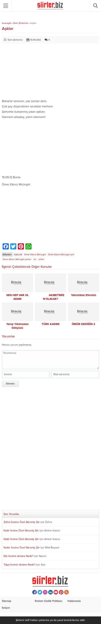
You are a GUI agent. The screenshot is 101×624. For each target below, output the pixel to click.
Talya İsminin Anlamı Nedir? (19, 564)
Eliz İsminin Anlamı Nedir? (18, 556)
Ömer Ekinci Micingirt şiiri (61, 254)
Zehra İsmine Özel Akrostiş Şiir (22, 522)
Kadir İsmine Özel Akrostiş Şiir (21, 530)
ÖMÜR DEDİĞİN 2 (83, 324)
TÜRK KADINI (50, 324)
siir (34, 259)
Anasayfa (6, 23)
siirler (41, 259)
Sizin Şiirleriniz (20, 23)
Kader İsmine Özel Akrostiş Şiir (22, 547)
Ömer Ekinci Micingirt (35, 254)
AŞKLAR (18, 254)
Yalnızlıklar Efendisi (83, 295)
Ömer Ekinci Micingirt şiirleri (17, 259)
